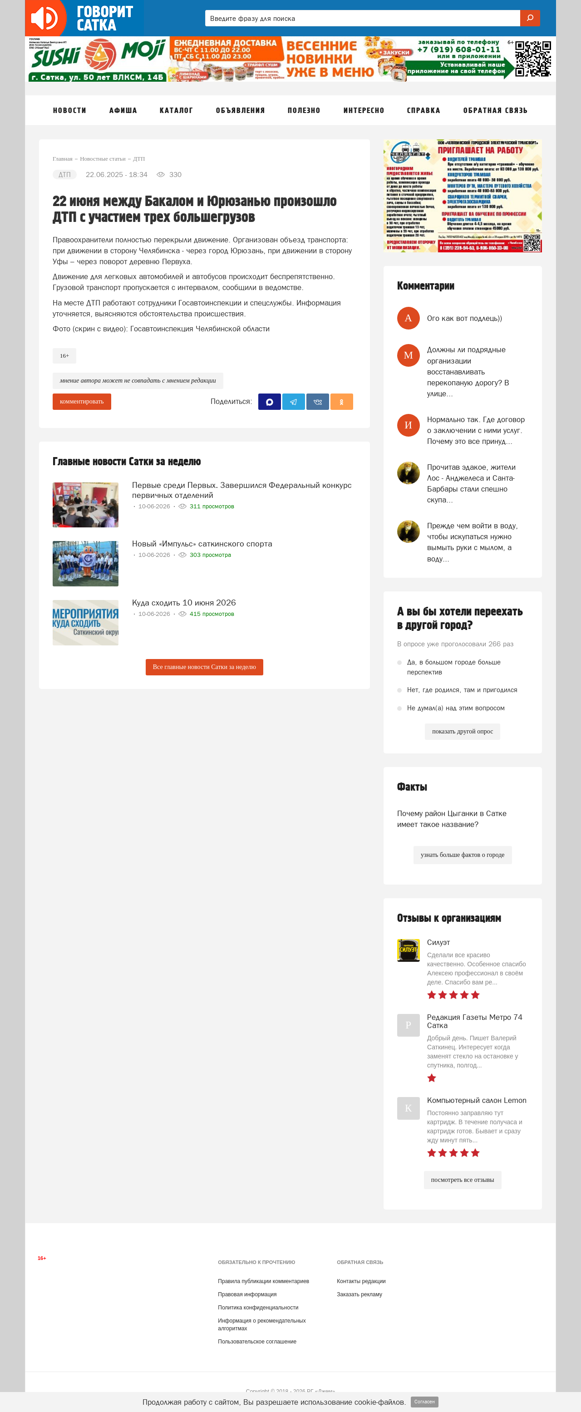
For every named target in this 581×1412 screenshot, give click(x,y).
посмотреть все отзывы (462, 1179)
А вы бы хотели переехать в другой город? (460, 618)
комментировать (82, 401)
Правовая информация (247, 1294)
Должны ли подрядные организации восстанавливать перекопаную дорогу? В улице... (468, 371)
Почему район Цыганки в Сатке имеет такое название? (452, 819)
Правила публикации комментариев (263, 1281)
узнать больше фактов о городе (462, 854)
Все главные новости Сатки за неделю (204, 667)
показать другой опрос (462, 731)
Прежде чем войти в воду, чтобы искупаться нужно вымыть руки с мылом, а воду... (472, 542)
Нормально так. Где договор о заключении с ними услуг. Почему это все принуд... (476, 430)
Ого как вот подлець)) (464, 318)
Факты (412, 787)
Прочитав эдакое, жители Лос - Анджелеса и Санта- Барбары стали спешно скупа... (471, 483)
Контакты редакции (361, 1281)
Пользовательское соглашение (257, 1341)
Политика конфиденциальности (258, 1307)
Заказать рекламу (359, 1294)
